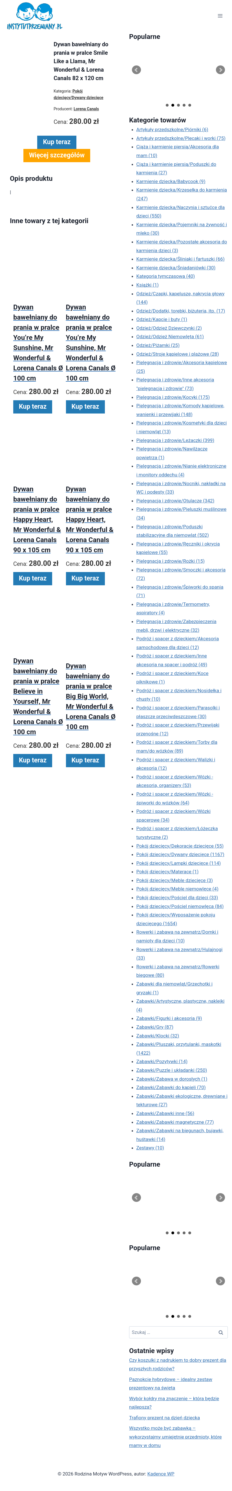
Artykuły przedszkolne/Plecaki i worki (181, 138)
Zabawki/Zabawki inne (165, 1113)
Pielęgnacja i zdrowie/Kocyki (173, 397)
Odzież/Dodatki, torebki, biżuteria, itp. (180, 311)
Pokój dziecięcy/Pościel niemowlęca (180, 906)
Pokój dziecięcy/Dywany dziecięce (180, 854)
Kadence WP (160, 1474)
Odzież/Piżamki (158, 345)
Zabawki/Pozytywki (162, 1061)
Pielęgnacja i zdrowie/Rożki (170, 561)
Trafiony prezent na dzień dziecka (164, 1417)
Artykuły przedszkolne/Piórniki (172, 129)
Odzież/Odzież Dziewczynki (169, 328)
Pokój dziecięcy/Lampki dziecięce (178, 863)
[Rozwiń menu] (220, 16)
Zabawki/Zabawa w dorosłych (171, 1079)
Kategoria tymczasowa (165, 276)
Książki (147, 285)
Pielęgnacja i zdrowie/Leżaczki (175, 440)
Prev (136, 69)
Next (220, 69)
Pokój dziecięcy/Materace (167, 871)
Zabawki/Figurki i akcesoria (169, 1018)
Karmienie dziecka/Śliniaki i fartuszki (180, 259)
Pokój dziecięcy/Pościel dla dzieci (177, 897)
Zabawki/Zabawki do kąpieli (171, 1087)
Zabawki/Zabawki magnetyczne (175, 1122)
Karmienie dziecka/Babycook (171, 181)
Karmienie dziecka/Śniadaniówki (176, 268)
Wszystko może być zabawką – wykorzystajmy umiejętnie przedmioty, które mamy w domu (175, 1436)
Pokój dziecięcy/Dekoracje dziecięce (180, 846)
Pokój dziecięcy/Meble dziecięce (174, 880)
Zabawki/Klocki (157, 1036)
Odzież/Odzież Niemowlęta (170, 336)
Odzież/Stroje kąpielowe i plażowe (177, 354)
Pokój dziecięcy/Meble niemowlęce (177, 889)
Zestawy (150, 1148)
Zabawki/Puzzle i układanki (171, 1070)
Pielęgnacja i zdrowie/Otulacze (175, 500)
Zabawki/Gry (154, 1027)
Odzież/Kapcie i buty (161, 319)
